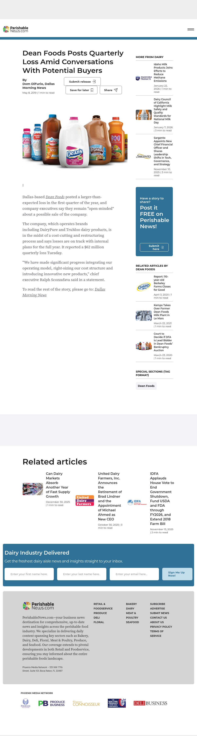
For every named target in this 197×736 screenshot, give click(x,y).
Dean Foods (55, 196)
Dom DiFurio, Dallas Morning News (39, 86)
